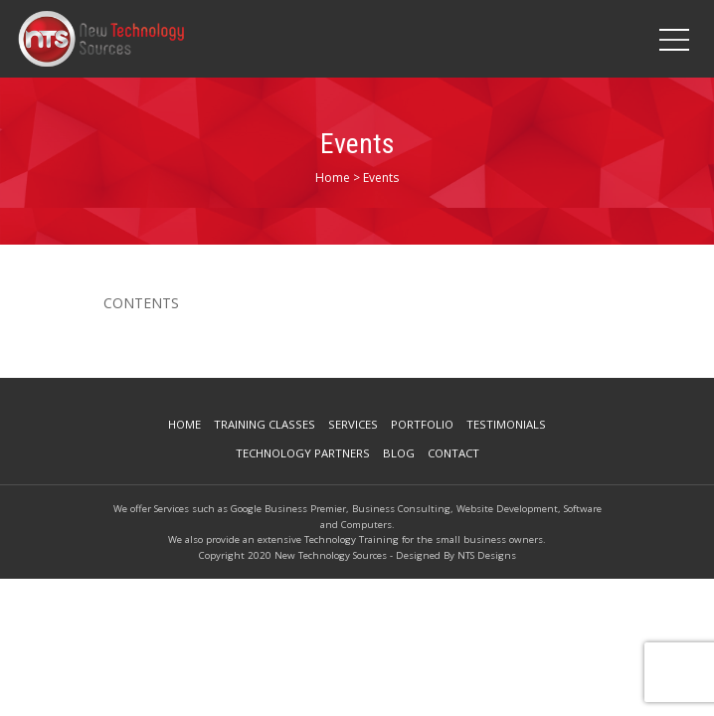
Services (353, 424)
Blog (399, 453)
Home (184, 424)
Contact (453, 453)
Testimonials (506, 424)
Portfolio (422, 424)
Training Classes (264, 424)
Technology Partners (303, 453)
